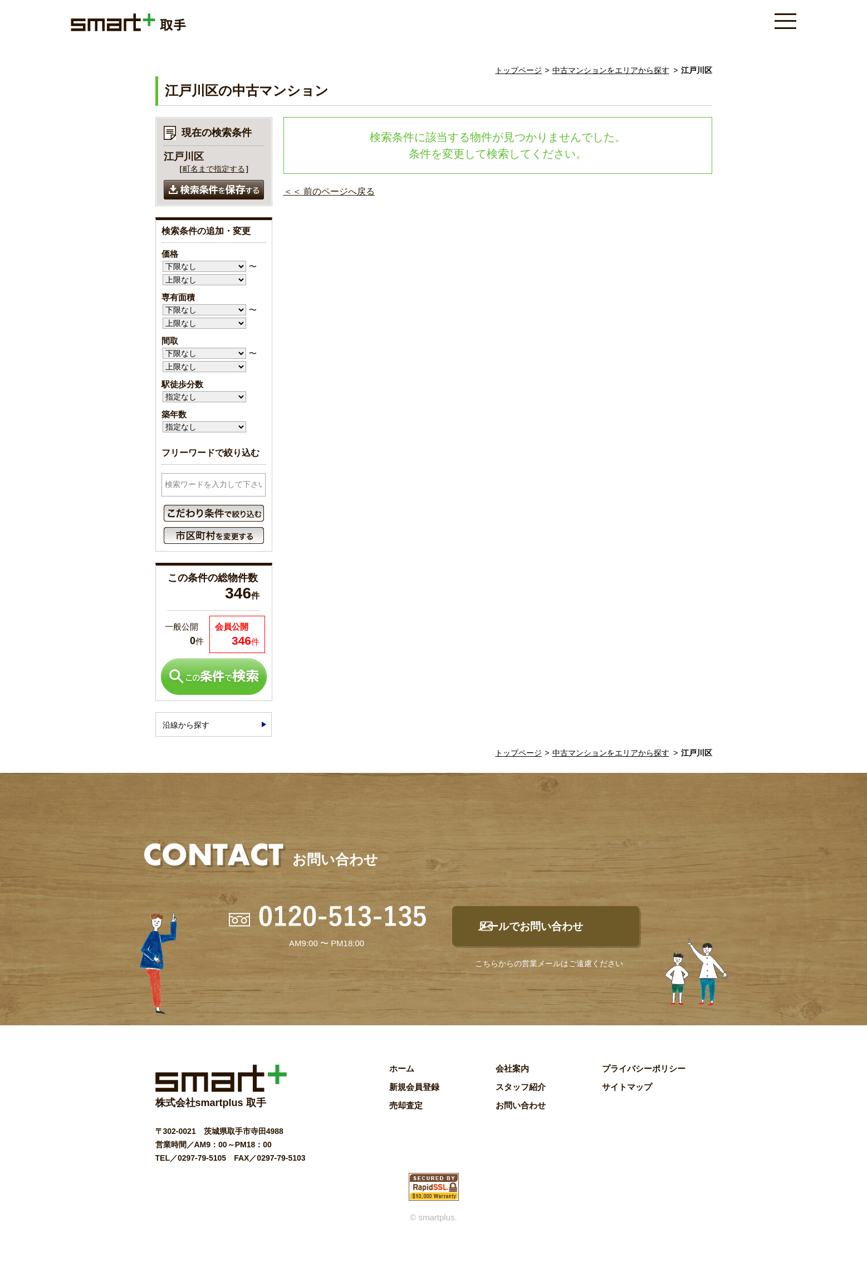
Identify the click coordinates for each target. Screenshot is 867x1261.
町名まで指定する (214, 168)
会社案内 (512, 1077)
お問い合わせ (521, 1114)
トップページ (518, 70)
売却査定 (406, 1114)
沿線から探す (186, 724)
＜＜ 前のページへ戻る (329, 191)
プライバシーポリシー (643, 1077)
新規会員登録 (414, 1096)
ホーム (401, 1077)
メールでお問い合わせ (557, 930)
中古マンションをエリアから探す (610, 70)
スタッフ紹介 (521, 1096)
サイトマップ (627, 1096)
